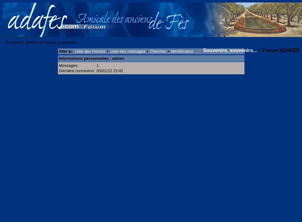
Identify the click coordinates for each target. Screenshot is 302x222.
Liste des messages (127, 51)
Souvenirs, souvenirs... (230, 50)
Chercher (158, 51)
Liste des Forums (90, 51)
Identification (182, 51)
